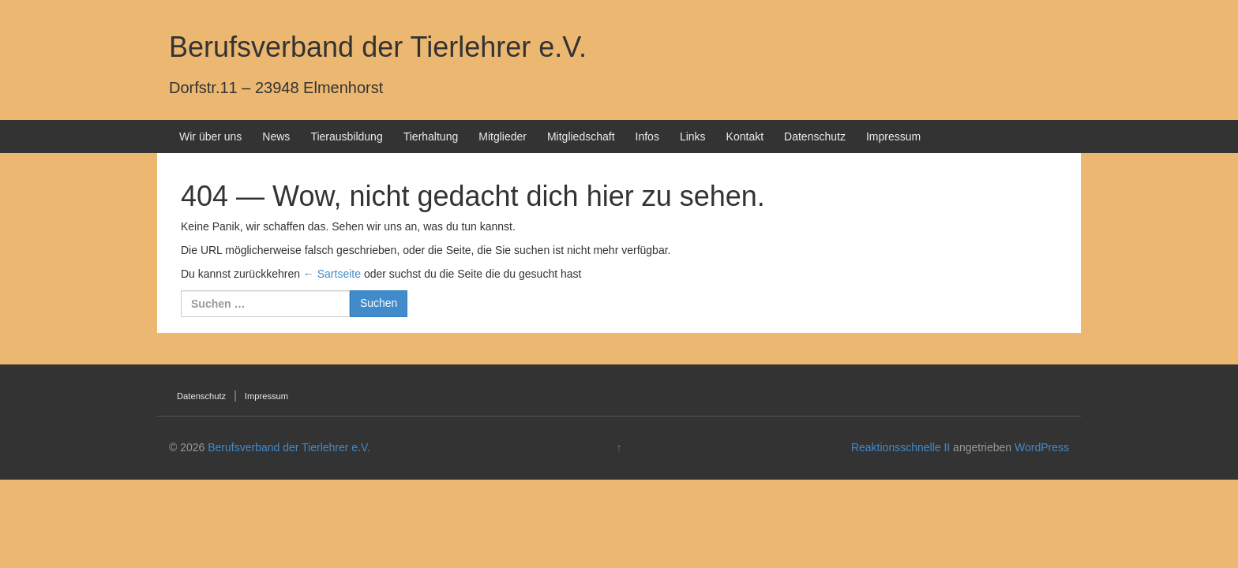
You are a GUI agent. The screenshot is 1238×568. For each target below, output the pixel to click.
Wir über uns (210, 136)
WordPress (1042, 447)
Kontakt (744, 136)
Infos (647, 136)
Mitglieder (502, 136)
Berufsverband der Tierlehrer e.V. (378, 47)
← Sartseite (332, 273)
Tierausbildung (346, 136)
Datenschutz (815, 136)
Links (693, 136)
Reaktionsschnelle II (900, 447)
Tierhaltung (431, 136)
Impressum (893, 136)
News (276, 136)
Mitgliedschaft (581, 136)
